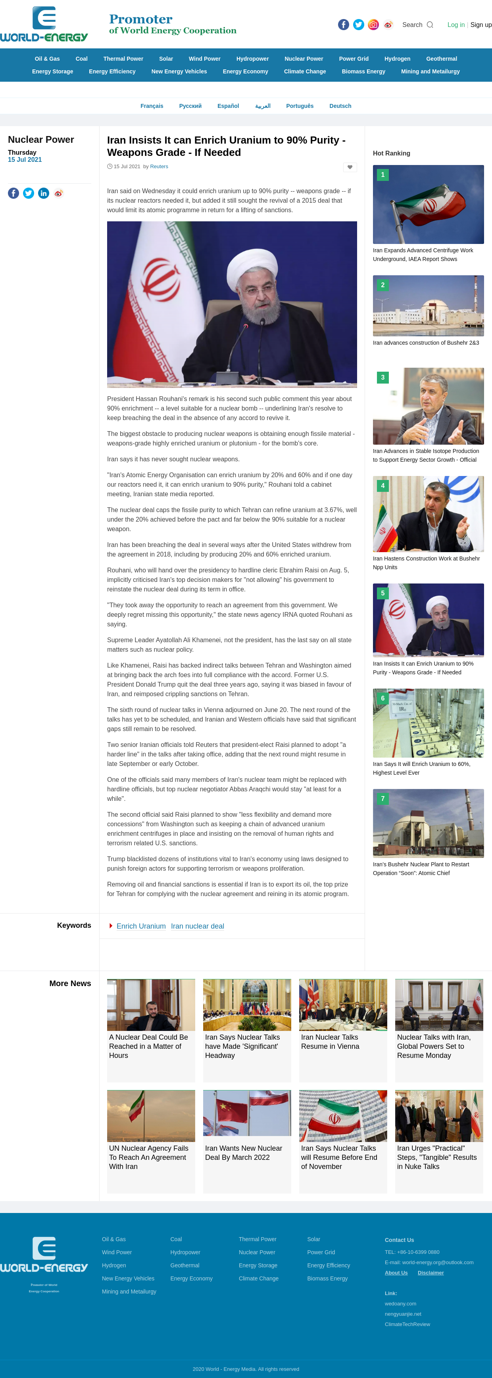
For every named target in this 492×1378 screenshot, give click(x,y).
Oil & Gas (47, 59)
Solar (166, 59)
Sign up (481, 24)
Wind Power (205, 59)
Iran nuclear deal (197, 926)
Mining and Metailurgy (430, 71)
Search (412, 24)
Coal (82, 59)
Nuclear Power (304, 59)
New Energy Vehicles (179, 71)
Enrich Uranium (141, 926)
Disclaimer (431, 1273)
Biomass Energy (364, 71)
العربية (263, 106)
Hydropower (252, 59)
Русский (190, 106)
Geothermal (441, 59)
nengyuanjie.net (403, 1314)
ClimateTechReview (407, 1324)
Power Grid (354, 59)
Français (151, 106)
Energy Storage (52, 71)
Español (228, 106)
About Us (396, 1273)
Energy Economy (245, 71)
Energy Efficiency (112, 71)
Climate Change (305, 71)
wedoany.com (400, 1304)
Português (299, 106)
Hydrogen (397, 59)
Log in (456, 24)
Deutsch (341, 106)
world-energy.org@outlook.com (438, 1262)
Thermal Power (123, 59)
